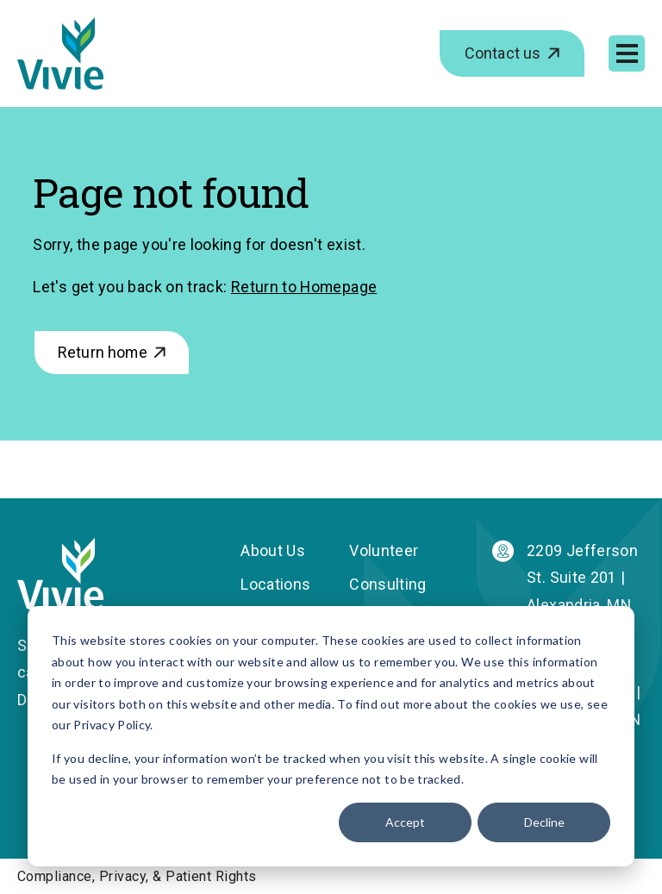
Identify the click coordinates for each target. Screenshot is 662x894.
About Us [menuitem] (272, 550)
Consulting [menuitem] (388, 585)
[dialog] (331, 736)
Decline (544, 822)
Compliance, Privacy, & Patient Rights (137, 877)
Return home (103, 352)
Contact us (503, 53)
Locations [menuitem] (275, 585)
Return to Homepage (304, 287)
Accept (405, 822)
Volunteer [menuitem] (383, 550)
